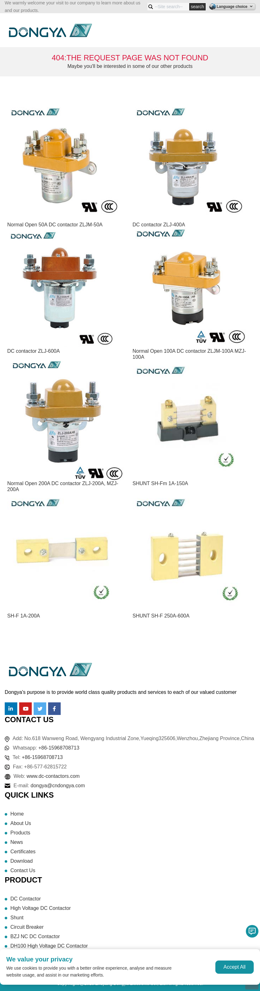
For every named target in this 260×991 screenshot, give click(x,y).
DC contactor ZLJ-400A (159, 224)
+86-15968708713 (58, 747)
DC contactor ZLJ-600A (33, 351)
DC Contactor (25, 898)
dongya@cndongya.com (57, 785)
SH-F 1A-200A (23, 615)
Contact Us (22, 870)
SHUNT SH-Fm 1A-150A (160, 483)
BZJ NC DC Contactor (35, 936)
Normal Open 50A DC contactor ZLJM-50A (54, 224)
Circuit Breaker (27, 927)
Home (17, 814)
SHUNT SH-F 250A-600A (161, 615)
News (16, 842)
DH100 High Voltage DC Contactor (49, 946)
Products (20, 832)
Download (21, 861)
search (197, 6)
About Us (20, 823)
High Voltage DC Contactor (40, 908)
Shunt (17, 917)
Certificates (23, 851)
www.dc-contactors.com (53, 776)
